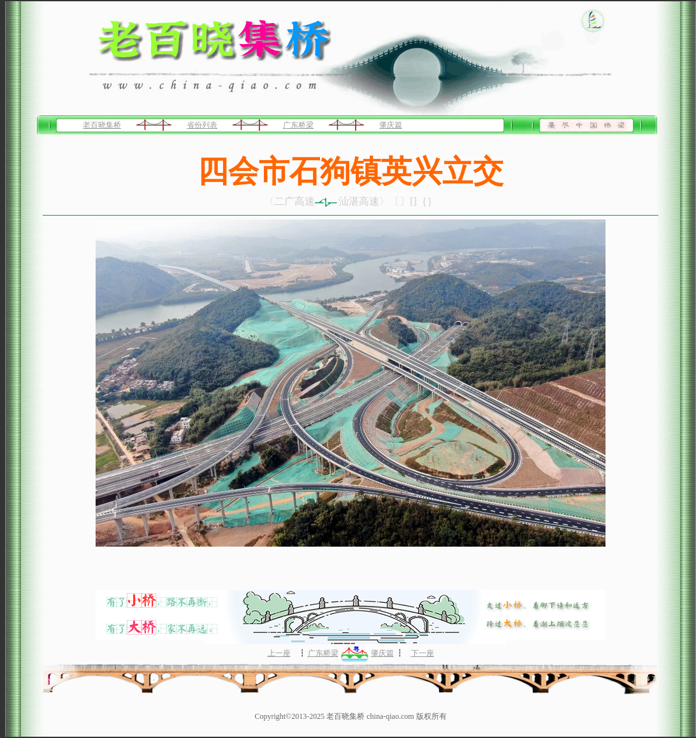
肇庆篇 (390, 125)
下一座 (422, 653)
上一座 (279, 653)
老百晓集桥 (102, 125)
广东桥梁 (298, 125)
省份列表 (202, 125)
